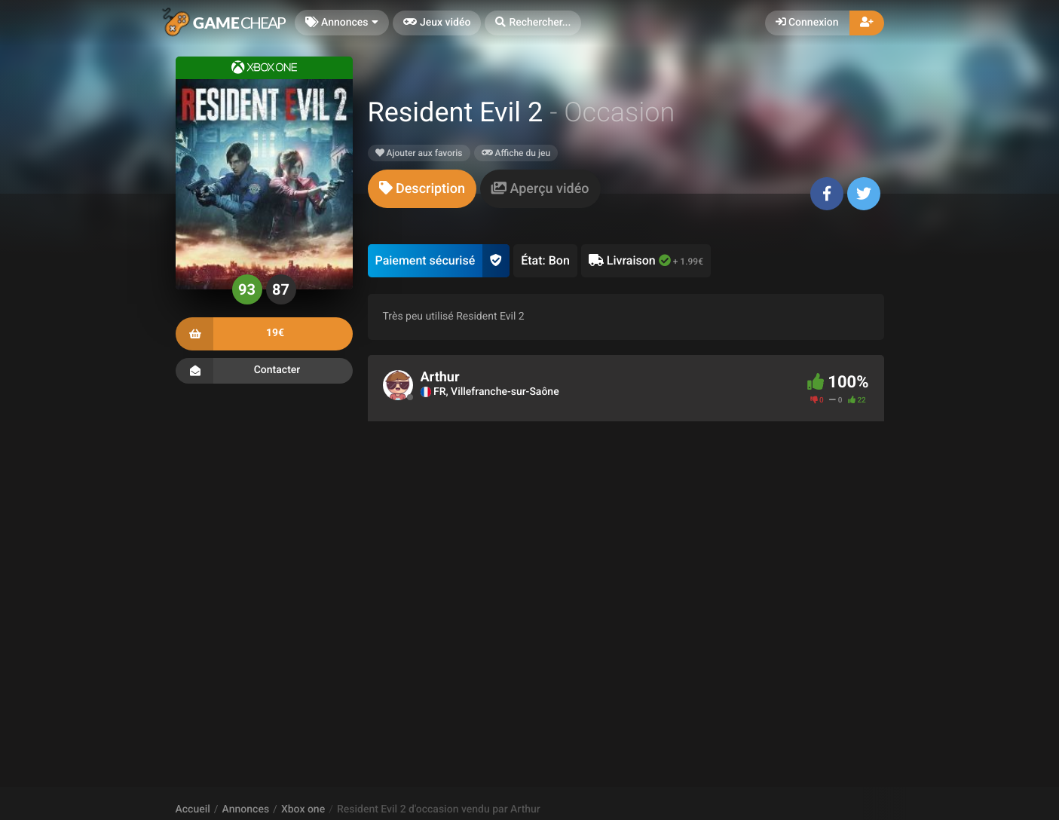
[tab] (422, 189)
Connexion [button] (807, 23)
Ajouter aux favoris (419, 153)
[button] (533, 23)
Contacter (264, 371)
